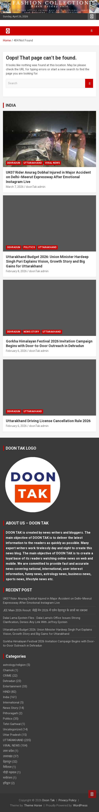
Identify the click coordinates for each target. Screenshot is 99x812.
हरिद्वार (6, 783)
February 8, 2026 (16, 271)
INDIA (11, 105)
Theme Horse (33, 805)
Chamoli (8, 670)
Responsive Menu (92, 16)
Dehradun (13, 162)
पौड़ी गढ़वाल (9, 772)
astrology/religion (14, 665)
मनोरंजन (7, 778)
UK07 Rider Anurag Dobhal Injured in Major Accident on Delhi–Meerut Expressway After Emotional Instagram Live (48, 177)
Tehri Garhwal (12, 724)
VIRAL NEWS (52, 162)
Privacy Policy (67, 800)
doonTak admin (35, 186)
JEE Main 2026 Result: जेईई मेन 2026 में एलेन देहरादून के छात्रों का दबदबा (45, 610)
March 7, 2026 (15, 186)
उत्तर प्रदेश (8, 751)
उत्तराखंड (7, 756)
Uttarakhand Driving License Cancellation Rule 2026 (48, 421)
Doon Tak (48, 800)
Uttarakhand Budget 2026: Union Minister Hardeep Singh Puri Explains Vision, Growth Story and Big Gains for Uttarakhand (47, 261)
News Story (31, 331)
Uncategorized (12, 729)
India (6, 697)
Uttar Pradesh (12, 735)
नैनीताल (7, 767)
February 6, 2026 (16, 350)
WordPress (80, 805)
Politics (29, 247)
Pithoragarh (10, 713)
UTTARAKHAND (33, 162)
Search (89, 83)
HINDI (6, 692)
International (11, 702)
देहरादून (7, 761)
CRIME (7, 675)
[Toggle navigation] (8, 30)
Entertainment (12, 686)
